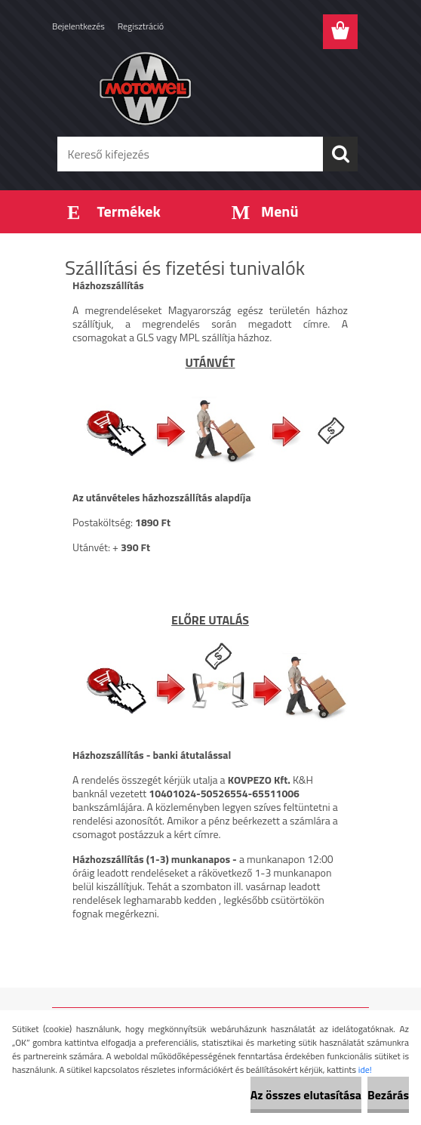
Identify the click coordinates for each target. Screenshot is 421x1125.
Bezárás (388, 1095)
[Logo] (201, 87)
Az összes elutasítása (305, 1095)
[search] (340, 154)
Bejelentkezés (78, 26)
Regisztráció (141, 26)
